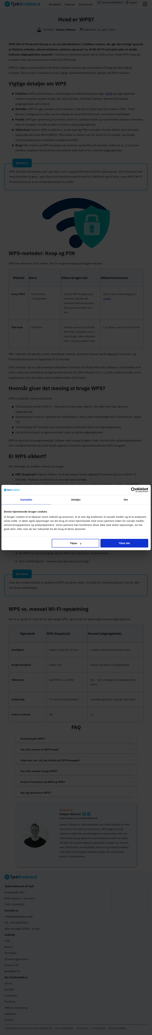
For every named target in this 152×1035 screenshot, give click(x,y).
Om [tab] (126, 499)
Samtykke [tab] (26, 499)
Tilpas (75, 543)
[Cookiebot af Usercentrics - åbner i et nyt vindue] (133, 489)
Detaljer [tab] (76, 499)
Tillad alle (124, 543)
